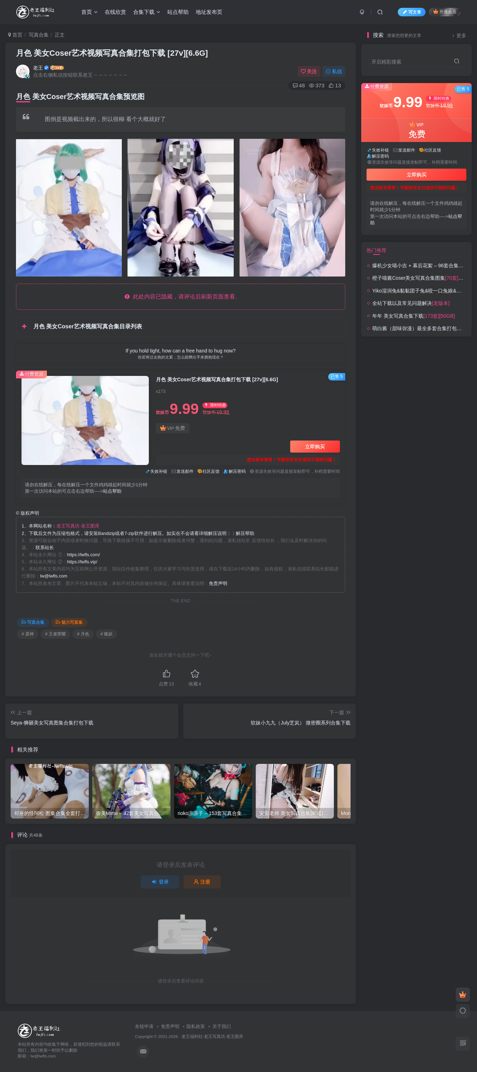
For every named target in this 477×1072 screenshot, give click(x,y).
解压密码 (237, 471)
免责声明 (218, 583)
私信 (334, 71)
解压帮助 (245, 533)
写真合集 (39, 35)
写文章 (411, 12)
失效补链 (158, 471)
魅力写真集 (69, 622)
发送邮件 (185, 471)
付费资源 (31, 374)
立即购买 (315, 446)
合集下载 (146, 12)
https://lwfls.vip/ (82, 561)
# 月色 (83, 633)
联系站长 (45, 547)
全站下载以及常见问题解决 (411, 303)
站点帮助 (178, 12)
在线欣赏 (115, 12)
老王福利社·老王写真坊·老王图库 (212, 1036)
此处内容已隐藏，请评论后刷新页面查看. (181, 297)
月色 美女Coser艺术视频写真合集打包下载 (112, 53)
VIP (172, 428)
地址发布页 (209, 12)
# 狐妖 (107, 633)
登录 (160, 882)
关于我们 (221, 1026)
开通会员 (444, 11)
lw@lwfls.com (53, 576)
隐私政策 (195, 1026)
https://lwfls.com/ (83, 554)
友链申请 (144, 1026)
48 (299, 85)
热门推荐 (376, 250)
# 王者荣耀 (55, 633)
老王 (38, 68)
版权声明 (27, 513)
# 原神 (28, 633)
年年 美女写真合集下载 (413, 316)
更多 (458, 35)
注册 (202, 882)
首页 (89, 12)
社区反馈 (210, 471)
